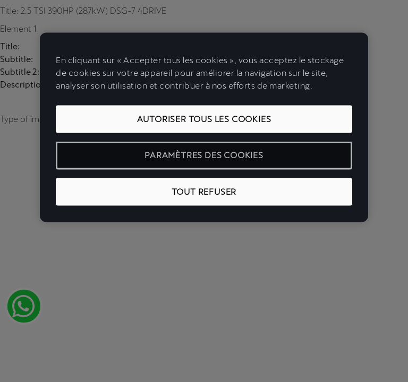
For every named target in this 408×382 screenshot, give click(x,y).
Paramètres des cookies (204, 155)
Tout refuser (204, 191)
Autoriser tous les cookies (204, 119)
